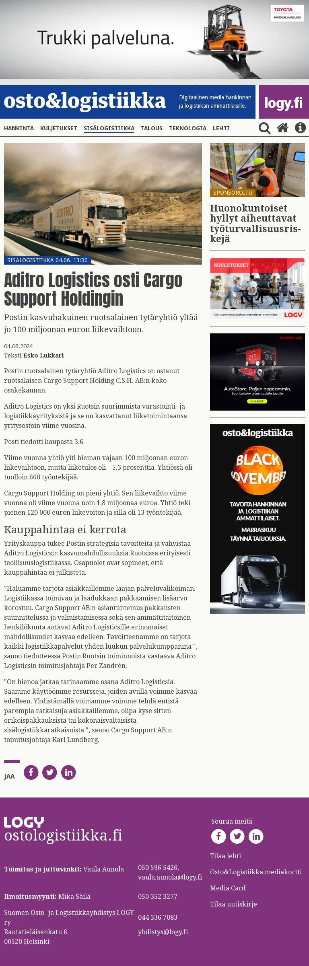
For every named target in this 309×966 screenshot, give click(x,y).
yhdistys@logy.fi (163, 932)
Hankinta (19, 128)
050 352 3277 (157, 896)
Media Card (228, 888)
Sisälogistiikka (109, 128)
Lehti (221, 128)
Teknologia (187, 128)
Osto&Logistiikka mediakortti (256, 872)
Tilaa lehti (225, 856)
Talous (152, 128)
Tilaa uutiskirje (233, 904)
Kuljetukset (58, 128)
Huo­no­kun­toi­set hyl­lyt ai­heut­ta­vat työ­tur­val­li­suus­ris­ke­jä (255, 224)
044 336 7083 (157, 917)
